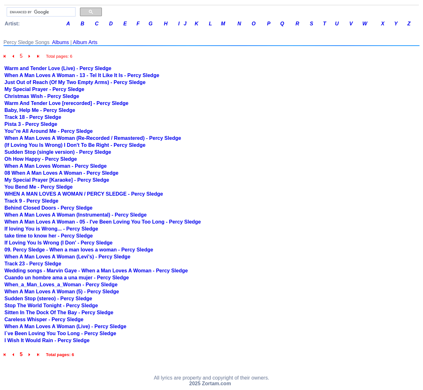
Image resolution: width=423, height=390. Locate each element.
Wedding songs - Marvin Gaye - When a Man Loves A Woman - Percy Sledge (96, 270)
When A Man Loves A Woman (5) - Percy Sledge (61, 291)
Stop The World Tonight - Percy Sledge (51, 305)
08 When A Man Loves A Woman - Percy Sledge (61, 173)
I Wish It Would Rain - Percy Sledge (46, 340)
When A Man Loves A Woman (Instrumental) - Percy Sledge (75, 215)
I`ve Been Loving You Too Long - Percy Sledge (60, 333)
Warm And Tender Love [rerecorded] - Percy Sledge (66, 103)
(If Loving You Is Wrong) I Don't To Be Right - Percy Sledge (74, 145)
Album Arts (85, 42)
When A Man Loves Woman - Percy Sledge (55, 166)
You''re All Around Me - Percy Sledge (48, 131)
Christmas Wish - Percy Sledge (41, 96)
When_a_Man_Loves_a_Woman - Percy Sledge (60, 284)
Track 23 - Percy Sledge (32, 263)
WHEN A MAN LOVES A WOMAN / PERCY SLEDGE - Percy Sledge (83, 194)
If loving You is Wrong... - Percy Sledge (51, 228)
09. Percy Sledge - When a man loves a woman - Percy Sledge (78, 249)
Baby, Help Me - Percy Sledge (39, 110)
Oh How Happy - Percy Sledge (40, 159)
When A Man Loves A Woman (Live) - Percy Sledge (65, 326)
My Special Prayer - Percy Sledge (44, 89)
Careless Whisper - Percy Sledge (43, 319)
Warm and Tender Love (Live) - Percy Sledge (57, 68)
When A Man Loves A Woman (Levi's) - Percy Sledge (67, 256)
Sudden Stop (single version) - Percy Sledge (57, 152)
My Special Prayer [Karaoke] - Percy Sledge (56, 180)
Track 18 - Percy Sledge (32, 117)
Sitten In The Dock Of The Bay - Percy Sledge (58, 312)
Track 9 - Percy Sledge (31, 201)
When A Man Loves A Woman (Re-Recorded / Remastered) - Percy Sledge (92, 138)
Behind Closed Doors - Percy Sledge (48, 208)
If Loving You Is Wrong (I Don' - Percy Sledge (58, 242)
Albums (60, 42)
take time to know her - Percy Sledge (48, 235)
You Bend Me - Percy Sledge (38, 187)
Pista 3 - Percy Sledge (30, 124)
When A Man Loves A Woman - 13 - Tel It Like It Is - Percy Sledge (81, 75)
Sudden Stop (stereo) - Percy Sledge (48, 298)
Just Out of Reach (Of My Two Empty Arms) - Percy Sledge (75, 82)
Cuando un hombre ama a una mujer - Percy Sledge (66, 277)
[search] (40, 12)
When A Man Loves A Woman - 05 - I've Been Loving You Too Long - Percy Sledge (102, 221)
